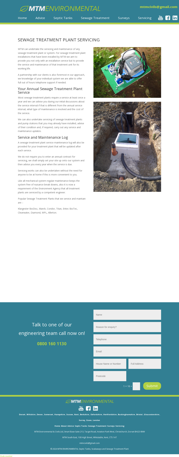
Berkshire (84, 414)
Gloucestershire (151, 414)
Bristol (139, 414)
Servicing (144, 18)
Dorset (22, 414)
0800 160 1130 (52, 344)
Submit (152, 386)
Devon (40, 414)
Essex (88, 420)
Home (22, 18)
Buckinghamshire (126, 414)
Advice (40, 18)
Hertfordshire (110, 414)
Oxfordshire (96, 414)
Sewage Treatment (95, 18)
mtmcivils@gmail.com (158, 7)
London (96, 420)
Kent (76, 414)
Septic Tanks (63, 18)
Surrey (82, 420)
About (64, 426)
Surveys (124, 18)
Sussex (69, 414)
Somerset (48, 414)
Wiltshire (31, 414)
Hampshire (59, 414)
